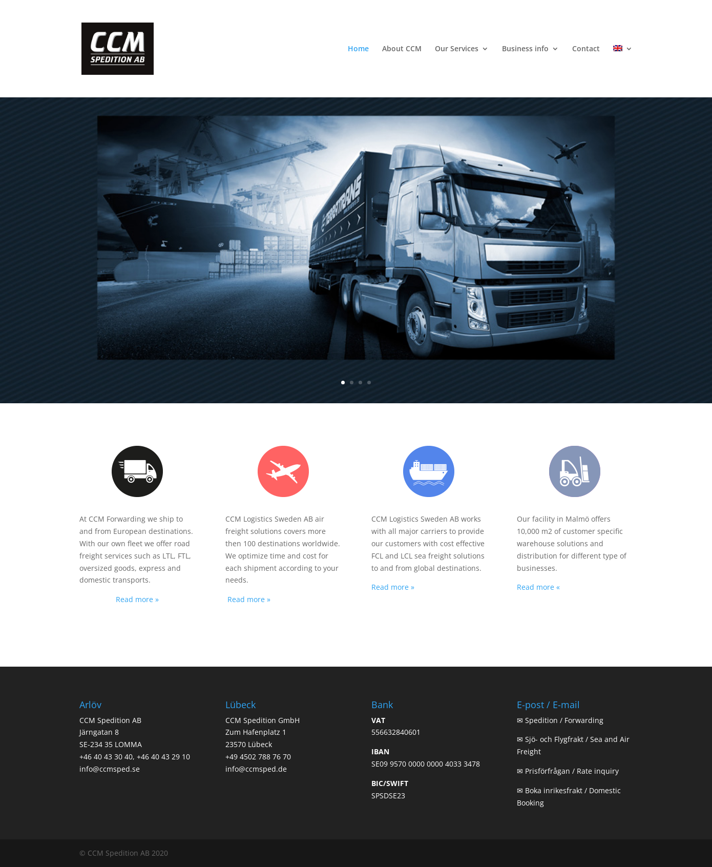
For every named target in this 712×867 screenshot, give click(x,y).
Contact (586, 49)
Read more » (137, 599)
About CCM (402, 49)
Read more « (538, 587)
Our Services (456, 49)
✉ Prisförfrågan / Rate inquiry (568, 771)
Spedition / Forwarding (564, 720)
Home (358, 49)
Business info (525, 49)
